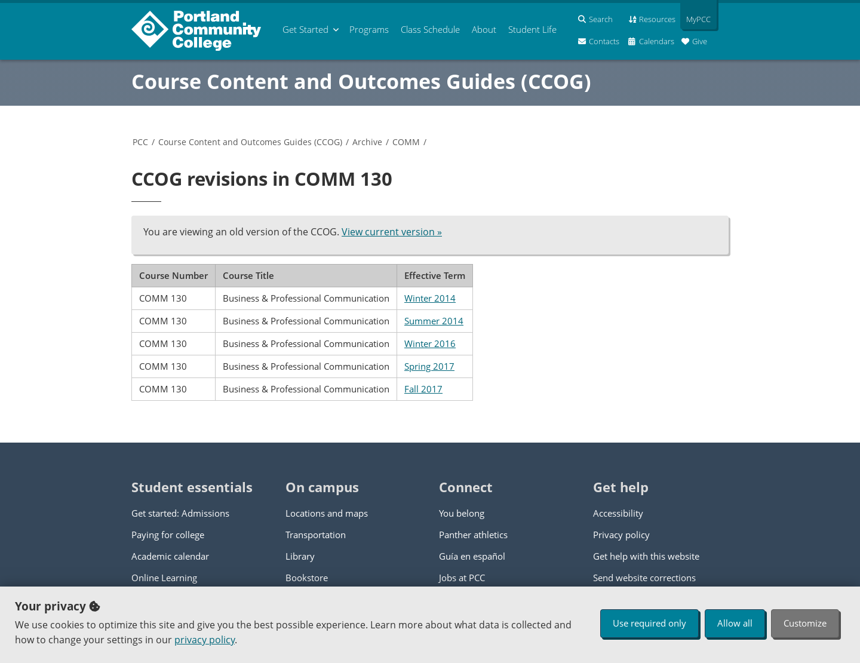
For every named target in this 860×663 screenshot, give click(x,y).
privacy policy (204, 639)
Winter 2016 (430, 343)
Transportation (315, 535)
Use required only (649, 623)
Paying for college (167, 535)
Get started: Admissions (180, 513)
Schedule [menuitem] (430, 29)
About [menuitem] (484, 29)
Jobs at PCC (462, 578)
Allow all (734, 623)
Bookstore (306, 578)
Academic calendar (170, 556)
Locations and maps (326, 513)
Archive (367, 142)
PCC (140, 142)
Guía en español (472, 556)
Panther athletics (473, 535)
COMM (406, 142)
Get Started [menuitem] (305, 29)
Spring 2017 (429, 366)
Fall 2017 (423, 389)
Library (300, 556)
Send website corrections (644, 578)
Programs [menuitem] (369, 29)
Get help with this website (646, 556)
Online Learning (164, 578)
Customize (805, 623)
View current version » (392, 231)
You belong (461, 513)
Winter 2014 (430, 298)
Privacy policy (621, 535)
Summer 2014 (433, 321)
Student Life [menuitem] (532, 29)
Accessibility (618, 513)
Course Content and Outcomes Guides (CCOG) (361, 81)
